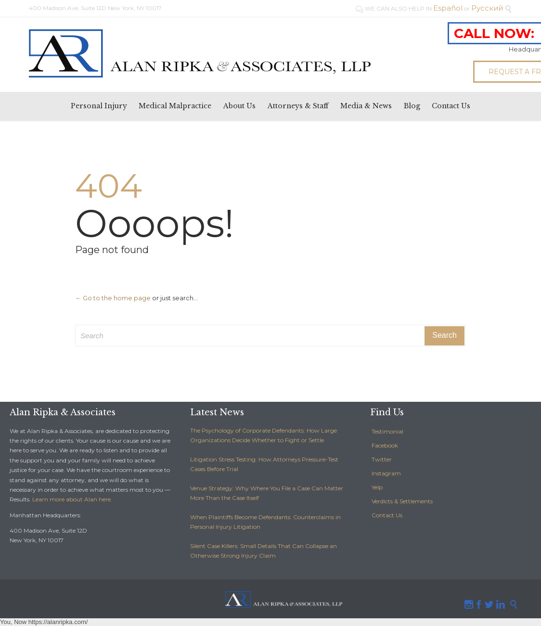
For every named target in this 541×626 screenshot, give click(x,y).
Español (448, 8)
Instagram (386, 473)
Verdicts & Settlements (402, 501)
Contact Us (387, 515)
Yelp (377, 487)
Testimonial (387, 431)
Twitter (382, 459)
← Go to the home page (113, 298)
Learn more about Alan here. (72, 499)
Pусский (487, 8)
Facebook (385, 445)
